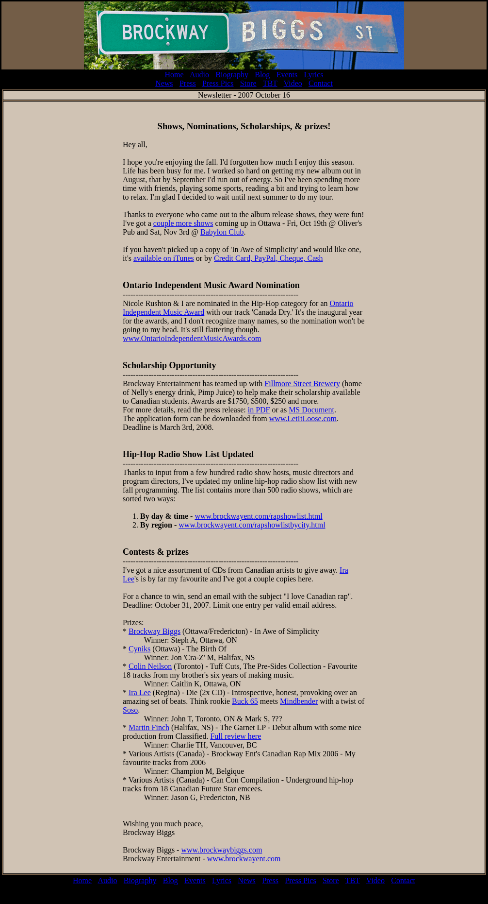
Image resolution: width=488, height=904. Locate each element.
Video (293, 83)
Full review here (235, 736)
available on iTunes (163, 258)
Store (248, 83)
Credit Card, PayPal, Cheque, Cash (268, 258)
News (164, 83)
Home (173, 74)
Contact (321, 83)
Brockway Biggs (154, 631)
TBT (270, 83)
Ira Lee (140, 692)
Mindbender (299, 701)
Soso (130, 710)
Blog (262, 74)
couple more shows (183, 223)
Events (287, 74)
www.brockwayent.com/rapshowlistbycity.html (252, 525)
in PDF (259, 410)
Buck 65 (245, 701)
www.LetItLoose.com (303, 418)
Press (187, 83)
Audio (199, 74)
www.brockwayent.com (244, 858)
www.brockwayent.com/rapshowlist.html (258, 516)
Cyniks (139, 649)
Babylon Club (222, 232)
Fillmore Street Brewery (302, 383)
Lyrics (314, 74)
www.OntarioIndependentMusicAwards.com (192, 338)
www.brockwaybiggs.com (221, 850)
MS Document (311, 410)
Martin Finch (149, 727)
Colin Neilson (150, 666)
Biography (231, 74)
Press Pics (217, 83)
